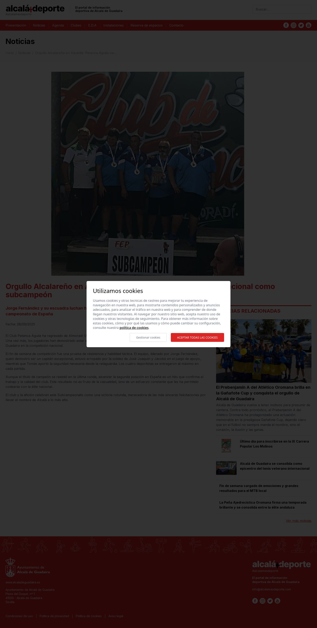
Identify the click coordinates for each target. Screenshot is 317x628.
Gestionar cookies (148, 337)
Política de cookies (134, 327)
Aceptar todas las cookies (197, 337)
